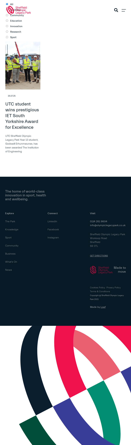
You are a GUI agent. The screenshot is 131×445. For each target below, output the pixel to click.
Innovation (16, 26)
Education (16, 20)
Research (15, 31)
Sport (13, 37)
